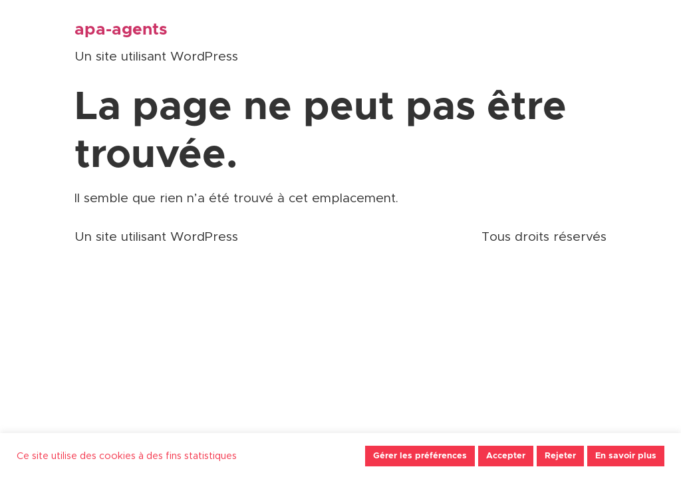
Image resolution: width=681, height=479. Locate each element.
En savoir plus (625, 456)
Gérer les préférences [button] (420, 456)
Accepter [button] (505, 456)
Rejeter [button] (560, 456)
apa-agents (121, 29)
